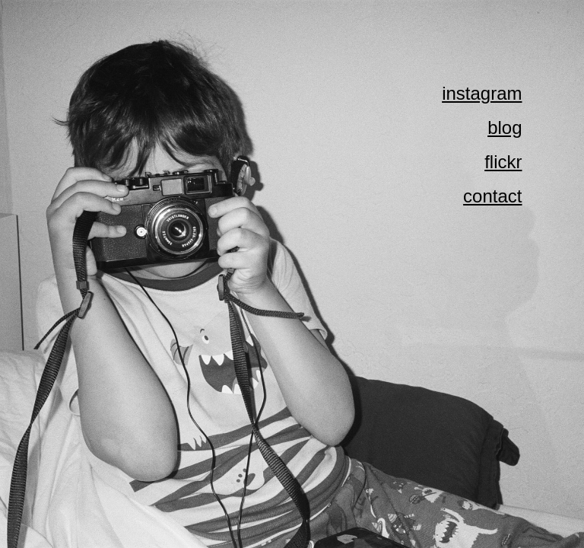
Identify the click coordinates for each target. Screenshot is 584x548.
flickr (503, 161)
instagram (482, 93)
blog (504, 127)
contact (492, 196)
